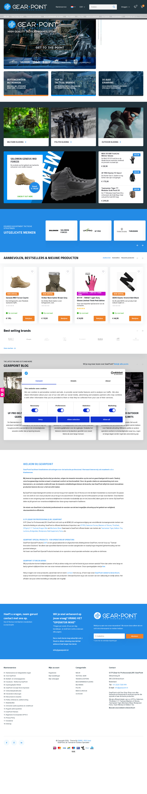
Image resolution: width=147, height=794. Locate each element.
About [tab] (107, 381)
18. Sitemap (8, 732)
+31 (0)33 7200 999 (119, 693)
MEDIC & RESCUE (92, 17)
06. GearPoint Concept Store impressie (18, 696)
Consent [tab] (39, 381)
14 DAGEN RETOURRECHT (104, 23)
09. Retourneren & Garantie (13, 705)
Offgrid (25, 536)
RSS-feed (87, 749)
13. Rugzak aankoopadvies (13, 717)
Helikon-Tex (118, 536)
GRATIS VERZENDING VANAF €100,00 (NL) (21, 23)
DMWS (80, 749)
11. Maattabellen (10, 711)
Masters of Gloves (105, 533)
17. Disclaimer (9, 729)
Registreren (54, 681)
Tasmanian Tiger (107, 536)
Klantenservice (61, 7)
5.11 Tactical (33, 536)
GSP (45, 551)
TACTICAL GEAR (17, 17)
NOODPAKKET (117, 17)
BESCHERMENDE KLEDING (53, 17)
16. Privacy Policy (10, 726)
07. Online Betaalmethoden (13, 699)
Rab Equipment (52, 539)
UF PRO (82, 533)
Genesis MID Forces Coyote (17, 307)
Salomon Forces (92, 533)
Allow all (106, 419)
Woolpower (43, 539)
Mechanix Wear (55, 536)
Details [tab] (73, 381)
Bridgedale (34, 539)
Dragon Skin (43, 536)
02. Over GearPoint (10, 684)
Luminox (26, 539)
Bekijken (28, 328)
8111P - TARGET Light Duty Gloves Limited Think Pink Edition (91, 308)
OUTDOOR (105, 17)
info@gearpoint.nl (60, 658)
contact (70, 581)
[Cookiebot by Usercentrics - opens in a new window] (113, 373)
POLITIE (81, 17)
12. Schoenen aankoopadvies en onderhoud (19, 714)
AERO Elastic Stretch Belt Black (125, 307)
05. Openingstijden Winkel (13, 693)
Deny (40, 419)
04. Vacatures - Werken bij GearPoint (17, 690)
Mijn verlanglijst (55, 687)
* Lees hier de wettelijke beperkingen (105, 648)
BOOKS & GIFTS (131, 17)
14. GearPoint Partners (12, 720)
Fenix (61, 539)
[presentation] (137, 255)
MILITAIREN (70, 17)
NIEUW (6, 17)
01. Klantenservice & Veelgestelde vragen (19, 681)
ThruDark (115, 533)
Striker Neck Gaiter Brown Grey (54, 307)
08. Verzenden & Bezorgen (13, 702)
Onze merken (11, 356)
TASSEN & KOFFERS (33, 17)
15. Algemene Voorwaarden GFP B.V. (17, 723)
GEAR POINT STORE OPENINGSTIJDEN (64, 23)
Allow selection (73, 419)
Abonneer (134, 644)
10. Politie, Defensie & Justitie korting (17, 708)
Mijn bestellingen (56, 684)
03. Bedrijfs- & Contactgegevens (15, 687)
